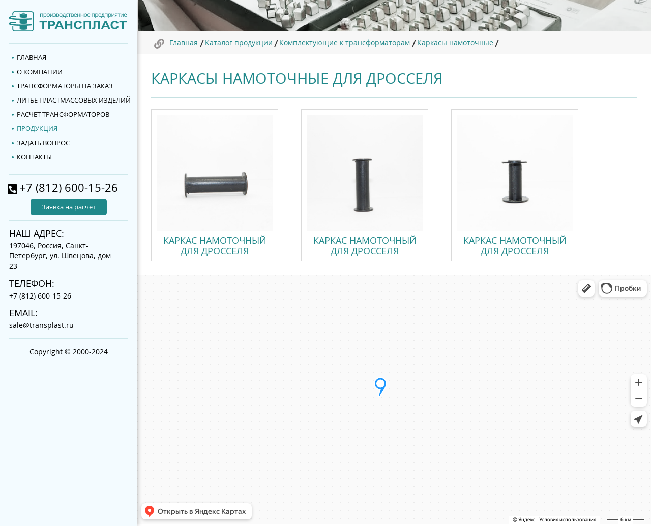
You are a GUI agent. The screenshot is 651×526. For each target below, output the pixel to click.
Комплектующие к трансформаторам (344, 42)
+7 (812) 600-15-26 (68, 188)
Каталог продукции (239, 42)
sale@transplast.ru (41, 325)
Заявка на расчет (69, 207)
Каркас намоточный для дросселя (215, 245)
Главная (183, 42)
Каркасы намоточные (455, 42)
